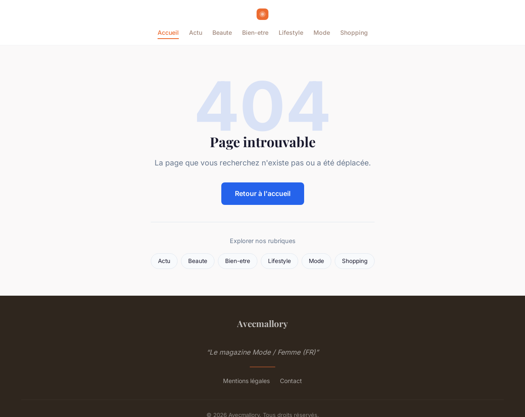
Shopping (354, 32)
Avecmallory (262, 323)
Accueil (168, 32)
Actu (195, 32)
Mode (321, 32)
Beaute (222, 32)
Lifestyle (291, 32)
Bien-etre (255, 32)
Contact (291, 380)
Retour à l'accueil (263, 193)
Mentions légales (246, 380)
